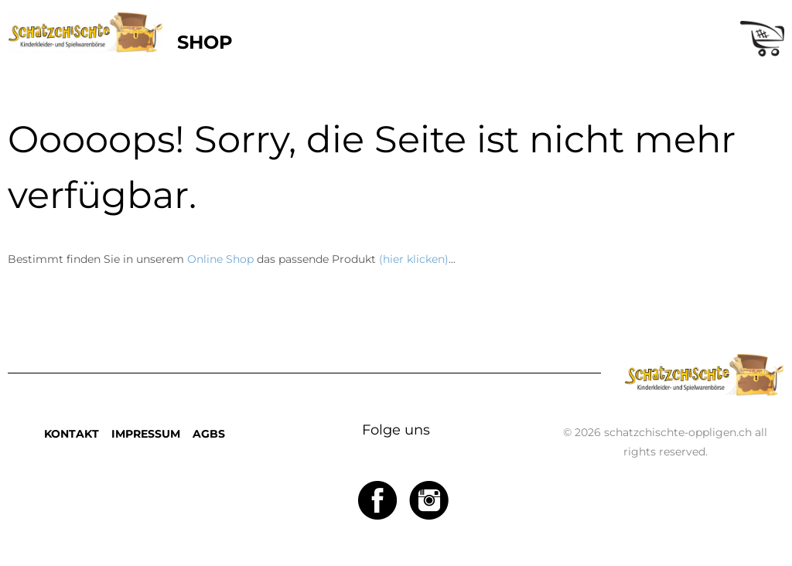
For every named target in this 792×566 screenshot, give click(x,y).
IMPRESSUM (145, 434)
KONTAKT (71, 434)
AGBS (209, 434)
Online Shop (220, 259)
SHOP (205, 42)
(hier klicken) (414, 259)
